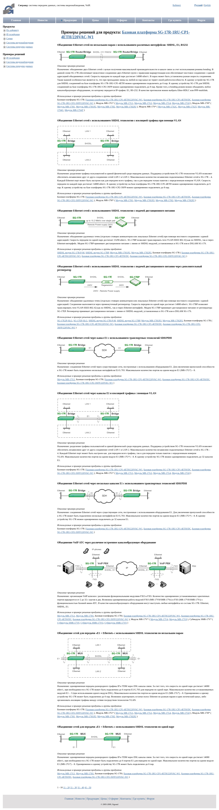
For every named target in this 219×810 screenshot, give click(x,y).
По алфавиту (12, 30)
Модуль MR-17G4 (162, 103)
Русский (198, 5)
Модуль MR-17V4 (159, 619)
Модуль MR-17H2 (106, 106)
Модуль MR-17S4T (74, 110)
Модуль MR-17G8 (181, 103)
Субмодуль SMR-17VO (92, 623)
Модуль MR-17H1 (66, 106)
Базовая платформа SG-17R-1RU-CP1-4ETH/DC (167, 99)
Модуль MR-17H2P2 (126, 106)
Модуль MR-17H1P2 (86, 106)
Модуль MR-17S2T (187, 106)
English (207, 5)
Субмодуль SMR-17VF (68, 623)
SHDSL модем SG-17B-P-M (70, 252)
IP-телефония (13, 34)
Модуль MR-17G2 (143, 103)
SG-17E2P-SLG (64, 320)
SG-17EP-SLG (81, 320)
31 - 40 (80, 787)
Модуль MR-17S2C (167, 106)
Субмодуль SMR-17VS (115, 623)
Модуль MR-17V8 (178, 619)
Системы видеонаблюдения (20, 42)
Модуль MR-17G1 (124, 103)
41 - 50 (88, 787)
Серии (9, 38)
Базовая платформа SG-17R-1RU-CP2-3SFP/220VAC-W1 (158, 256)
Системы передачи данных (19, 47)
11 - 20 (66, 787)
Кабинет (177, 5)
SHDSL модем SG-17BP (97, 252)
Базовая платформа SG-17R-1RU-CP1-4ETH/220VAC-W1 (114, 99)
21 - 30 (73, 787)
